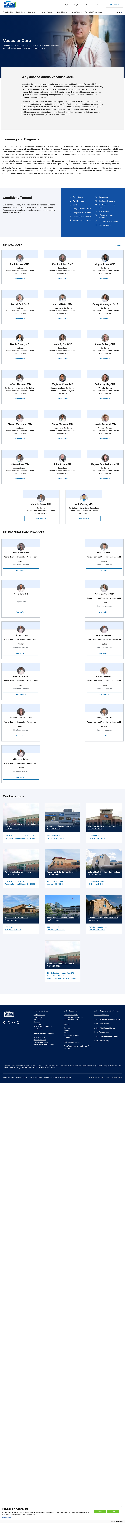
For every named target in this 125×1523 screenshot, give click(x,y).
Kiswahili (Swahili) (50, 1067)
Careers (67, 1028)
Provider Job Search (41, 1042)
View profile (20, 278)
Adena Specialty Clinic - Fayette (60, 964)
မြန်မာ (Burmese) (23, 1067)
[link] (10, 5)
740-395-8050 (53, 874)
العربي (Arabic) (45, 1065)
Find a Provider (8, 12)
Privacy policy (6, 1517)
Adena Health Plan (65, 1077)
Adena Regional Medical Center (60, 918)
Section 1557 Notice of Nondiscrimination (15, 1077)
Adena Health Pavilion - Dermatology (104, 872)
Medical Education (40, 1037)
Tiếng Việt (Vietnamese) (110, 1065)
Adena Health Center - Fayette (18, 872)
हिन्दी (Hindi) (41, 1067)
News (66, 1033)
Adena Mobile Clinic (71, 1019)
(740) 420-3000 (95, 829)
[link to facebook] (4, 1022)
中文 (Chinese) (65, 1065)
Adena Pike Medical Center (16, 918)
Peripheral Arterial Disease (108, 221)
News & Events (63, 12)
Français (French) (97, 1065)
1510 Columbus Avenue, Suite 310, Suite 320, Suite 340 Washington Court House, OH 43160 (61, 975)
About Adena (77, 12)
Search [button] (119, 12)
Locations (32, 12)
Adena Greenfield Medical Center (61, 826)
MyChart (37, 1022)
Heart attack (103, 197)
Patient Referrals (40, 1040)
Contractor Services (71, 1035)
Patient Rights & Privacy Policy (43, 1077)
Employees (56, 1077)
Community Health (71, 1015)
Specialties (20, 12)
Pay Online (38, 1024)
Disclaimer (31, 1077)
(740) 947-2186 (11, 920)
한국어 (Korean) (13, 1067)
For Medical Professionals (94, 12)
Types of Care (39, 1017)
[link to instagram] (18, 1022)
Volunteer (67, 1037)
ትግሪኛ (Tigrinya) (32, 1067)
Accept (100, 1511)
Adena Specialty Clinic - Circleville (103, 918)
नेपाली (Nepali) (36, 1065)
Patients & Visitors (47, 12)
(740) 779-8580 (94, 874)
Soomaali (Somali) (55, 1065)
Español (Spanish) (26, 1065)
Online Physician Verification (44, 1044)
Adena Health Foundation (73, 1017)
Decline (113, 1511)
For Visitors (38, 1029)
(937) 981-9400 (53, 829)
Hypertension (104, 211)
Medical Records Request (43, 1027)
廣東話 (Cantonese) (75, 1065)
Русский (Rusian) (87, 1065)
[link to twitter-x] (9, 1022)
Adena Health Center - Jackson (60, 872)
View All (119, 245)
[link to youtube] (13, 1022)
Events (66, 1030)
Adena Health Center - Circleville (102, 826)
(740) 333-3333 (12, 829)
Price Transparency (101, 1015)
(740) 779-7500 (53, 920)
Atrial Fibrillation (79, 201)
